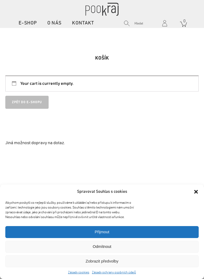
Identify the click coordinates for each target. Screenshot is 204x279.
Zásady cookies (78, 272)
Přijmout (102, 232)
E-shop (28, 23)
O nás (54, 23)
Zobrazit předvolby (102, 261)
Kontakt (83, 23)
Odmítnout (102, 246)
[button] (196, 191)
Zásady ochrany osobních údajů (114, 272)
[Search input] (146, 23)
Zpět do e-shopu (27, 102)
